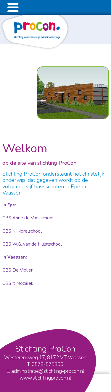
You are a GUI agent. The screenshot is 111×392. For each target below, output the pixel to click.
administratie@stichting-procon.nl (47, 371)
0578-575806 (47, 364)
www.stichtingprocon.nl (45, 378)
